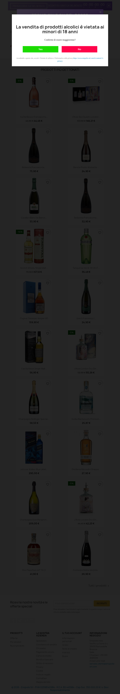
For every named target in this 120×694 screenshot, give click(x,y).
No (79, 49)
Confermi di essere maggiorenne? (60, 40)
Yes (41, 49)
